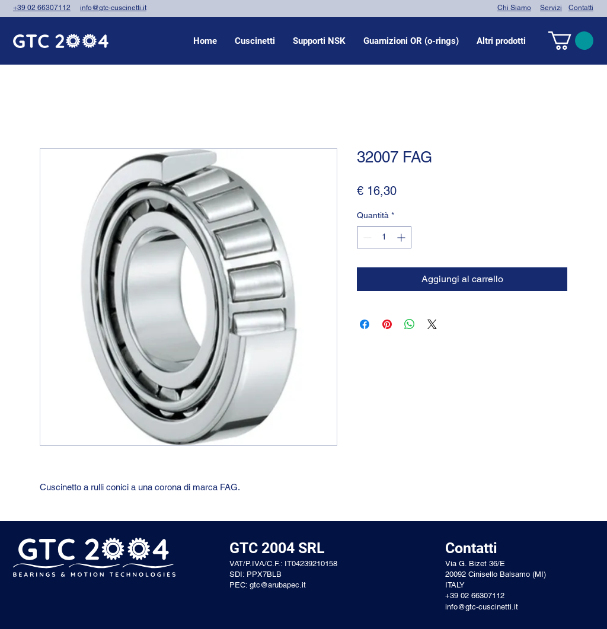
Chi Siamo (514, 8)
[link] (570, 40)
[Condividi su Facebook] (364, 324)
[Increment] (402, 237)
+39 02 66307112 (42, 8)
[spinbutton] (384, 237)
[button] (255, 41)
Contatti (580, 8)
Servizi (551, 8)
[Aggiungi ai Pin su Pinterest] (387, 324)
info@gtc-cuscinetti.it (113, 8)
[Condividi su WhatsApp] (409, 324)
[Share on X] (432, 324)
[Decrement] (366, 237)
